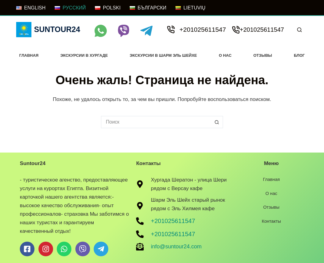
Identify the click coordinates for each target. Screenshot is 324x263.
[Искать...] (156, 122)
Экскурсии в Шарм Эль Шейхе (163, 55)
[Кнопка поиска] (217, 122)
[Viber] (123, 31)
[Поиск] (299, 29)
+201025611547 (202, 29)
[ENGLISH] (30, 8)
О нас (225, 55)
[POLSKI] (108, 8)
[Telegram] (146, 31)
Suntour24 (57, 29)
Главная (28, 55)
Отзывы (263, 55)
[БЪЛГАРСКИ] (148, 8)
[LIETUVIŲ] (190, 8)
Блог (299, 55)
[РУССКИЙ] (70, 8)
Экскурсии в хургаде (84, 55)
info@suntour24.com (176, 246)
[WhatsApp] (101, 31)
